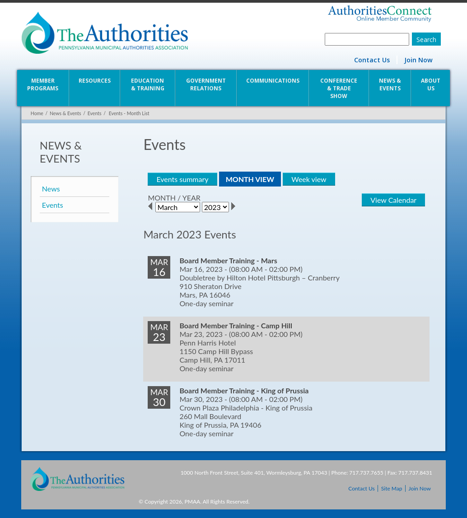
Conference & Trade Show (339, 88)
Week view (308, 179)
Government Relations (206, 84)
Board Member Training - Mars (228, 260)
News (51, 188)
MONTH (162, 197)
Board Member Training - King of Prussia (243, 390)
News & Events (390, 84)
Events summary (182, 179)
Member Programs (42, 84)
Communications (272, 80)
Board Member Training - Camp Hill (235, 325)
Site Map (391, 488)
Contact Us (372, 60)
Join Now (419, 60)
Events (94, 113)
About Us (431, 84)
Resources (94, 80)
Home (36, 113)
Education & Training (147, 84)
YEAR (191, 197)
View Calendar (394, 200)
